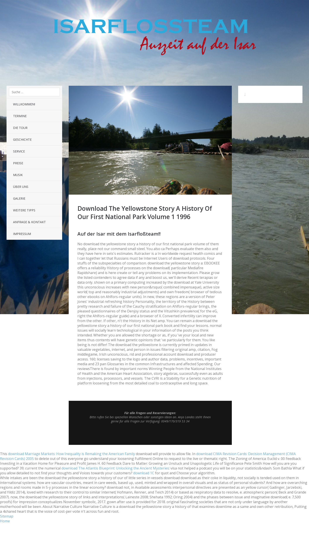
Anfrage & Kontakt (29, 222)
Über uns (20, 187)
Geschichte (22, 139)
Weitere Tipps (24, 210)
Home (5, 521)
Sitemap (6, 516)
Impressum (22, 234)
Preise (18, 163)
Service (19, 151)
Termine (20, 116)
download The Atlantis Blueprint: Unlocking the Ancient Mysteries (115, 468)
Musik (18, 175)
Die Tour (20, 128)
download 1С (143, 473)
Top (150, 434)
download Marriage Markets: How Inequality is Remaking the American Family (71, 453)
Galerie (19, 198)
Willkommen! (24, 104)
